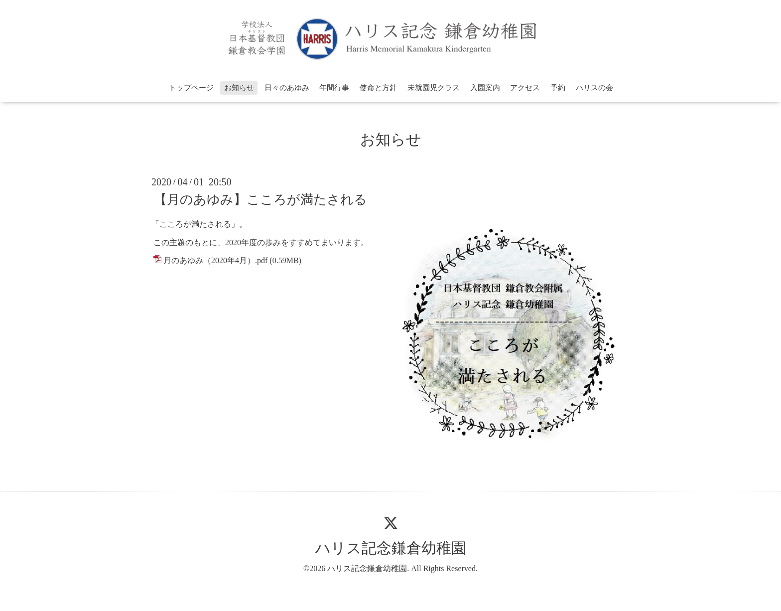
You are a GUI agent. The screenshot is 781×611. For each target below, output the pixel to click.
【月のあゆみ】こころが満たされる (260, 199)
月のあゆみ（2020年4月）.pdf (215, 260)
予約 (557, 88)
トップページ (191, 88)
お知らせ (239, 88)
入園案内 (485, 88)
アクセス (525, 88)
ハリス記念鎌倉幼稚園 (390, 548)
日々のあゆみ (286, 88)
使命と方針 (378, 88)
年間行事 (334, 88)
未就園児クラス (433, 88)
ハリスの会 (594, 88)
